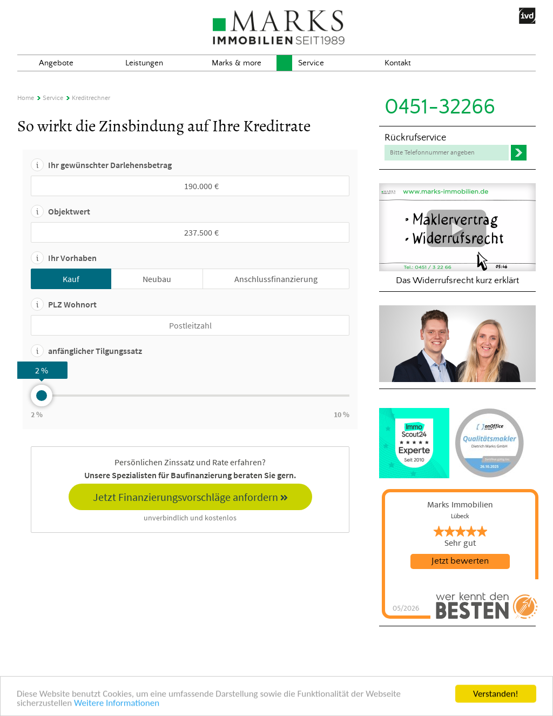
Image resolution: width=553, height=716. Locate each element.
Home (25, 98)
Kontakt (398, 63)
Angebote (56, 63)
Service (311, 63)
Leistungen (144, 63)
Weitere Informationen (116, 705)
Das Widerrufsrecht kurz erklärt (457, 234)
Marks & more (236, 63)
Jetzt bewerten (460, 561)
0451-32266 (440, 107)
